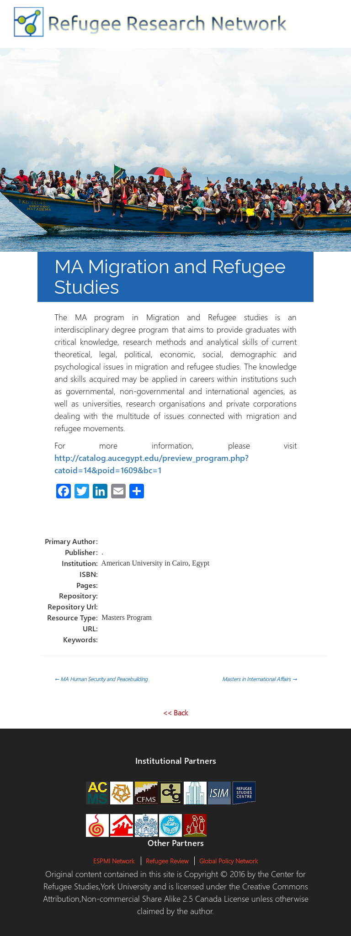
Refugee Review (167, 861)
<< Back (175, 712)
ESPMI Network (113, 861)
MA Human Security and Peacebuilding (101, 678)
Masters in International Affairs (259, 678)
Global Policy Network (228, 861)
